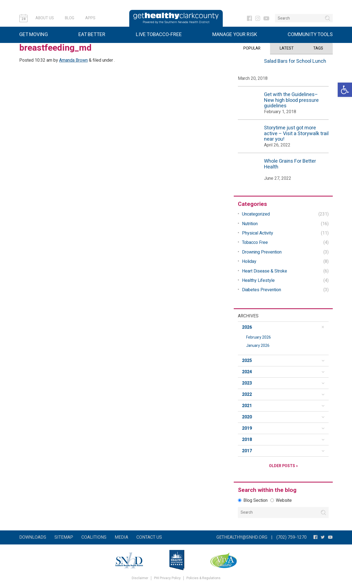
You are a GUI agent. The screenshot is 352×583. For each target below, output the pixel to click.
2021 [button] (247, 405)
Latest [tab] (287, 48)
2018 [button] (247, 439)
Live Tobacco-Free (159, 34)
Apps (90, 18)
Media (121, 537)
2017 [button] (247, 451)
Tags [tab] (318, 48)
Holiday (249, 261)
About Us (44, 18)
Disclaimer (140, 578)
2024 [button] (247, 372)
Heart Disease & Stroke (264, 271)
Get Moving (33, 34)
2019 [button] (247, 428)
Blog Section (253, 500)
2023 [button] (247, 383)
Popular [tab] (251, 48)
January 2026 (258, 345)
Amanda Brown (73, 60)
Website (281, 500)
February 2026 (258, 337)
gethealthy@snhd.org (241, 537)
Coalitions (93, 537)
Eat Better (91, 34)
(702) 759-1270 (291, 537)
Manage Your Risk (234, 34)
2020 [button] (247, 417)
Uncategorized (256, 214)
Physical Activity (257, 233)
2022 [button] (247, 394)
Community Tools (310, 34)
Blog (69, 18)
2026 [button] (247, 327)
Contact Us (149, 537)
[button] (345, 90)
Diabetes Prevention (261, 290)
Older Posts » (283, 466)
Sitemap (63, 537)
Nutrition (250, 223)
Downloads (32, 537)
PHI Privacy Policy (167, 578)
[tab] (283, 327)
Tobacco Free (255, 242)
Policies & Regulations (203, 578)
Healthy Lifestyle (258, 280)
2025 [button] (247, 360)
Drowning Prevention (262, 252)
